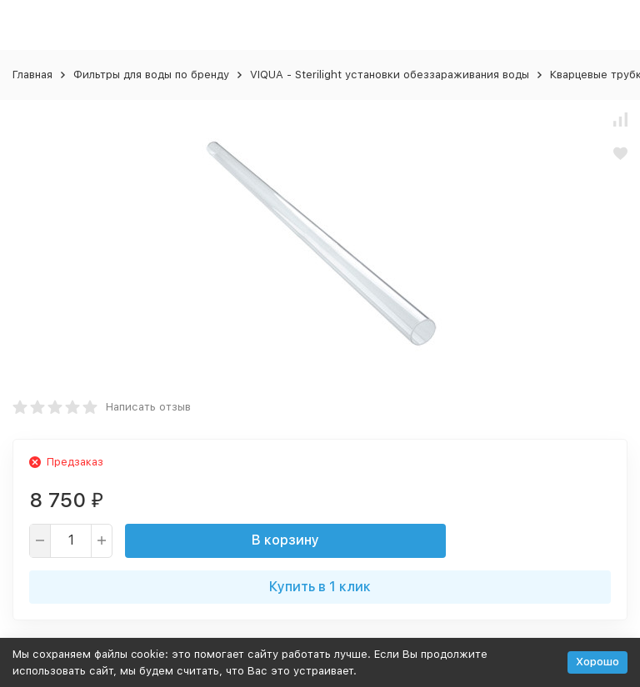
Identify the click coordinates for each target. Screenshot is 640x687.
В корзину (285, 540)
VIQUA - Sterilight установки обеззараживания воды (389, 74)
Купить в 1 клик (320, 587)
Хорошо (597, 661)
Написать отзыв (148, 407)
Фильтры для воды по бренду (151, 74)
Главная (32, 74)
